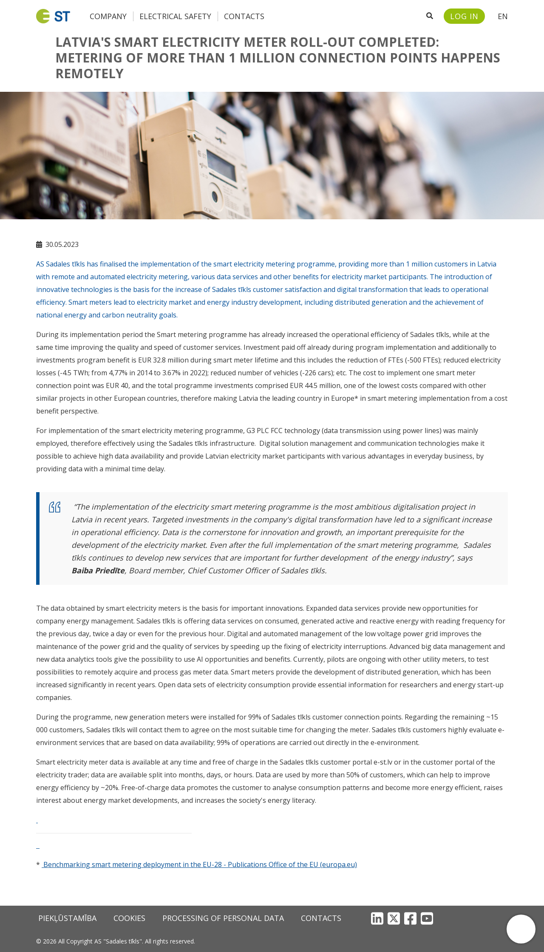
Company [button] (108, 16)
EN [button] (503, 16)
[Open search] (429, 16)
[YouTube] (427, 918)
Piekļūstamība (67, 918)
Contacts (244, 16)
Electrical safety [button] (175, 16)
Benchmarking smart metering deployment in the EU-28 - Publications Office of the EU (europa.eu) (200, 864)
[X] (394, 918)
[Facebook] (410, 918)
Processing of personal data (223, 918)
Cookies (129, 918)
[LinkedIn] (377, 918)
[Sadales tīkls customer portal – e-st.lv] (464, 16)
